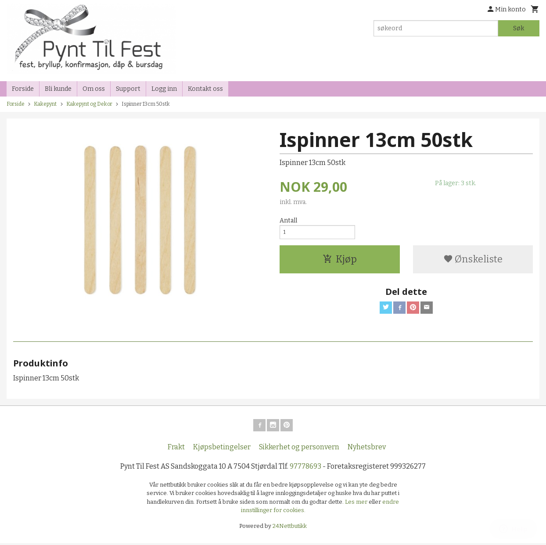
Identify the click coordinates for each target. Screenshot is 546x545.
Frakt (176, 449)
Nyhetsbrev (367, 449)
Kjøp (340, 262)
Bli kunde (58, 89)
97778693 (305, 468)
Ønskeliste (473, 262)
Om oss (94, 89)
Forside (23, 89)
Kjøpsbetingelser (222, 449)
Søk (518, 28)
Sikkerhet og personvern (299, 449)
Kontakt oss (205, 89)
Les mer (357, 503)
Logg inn (164, 89)
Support (128, 89)
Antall (288, 220)
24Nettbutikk (290, 527)
